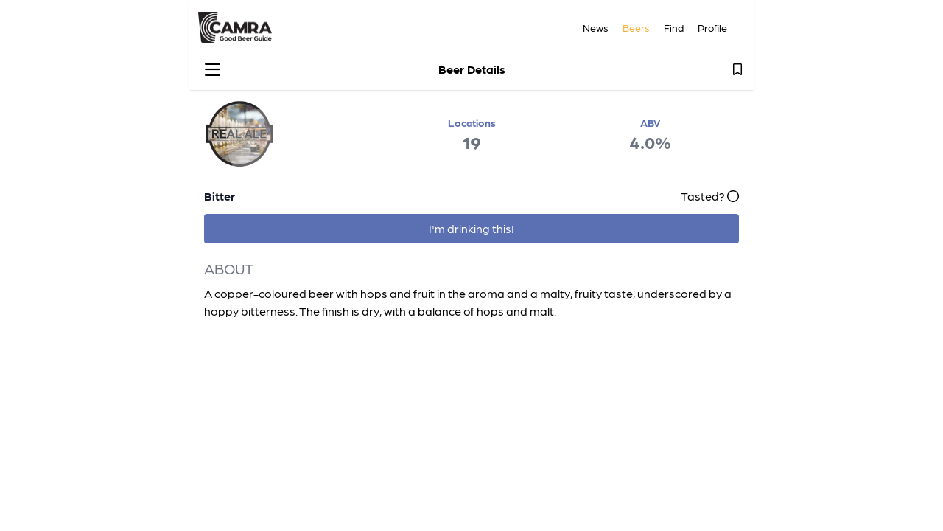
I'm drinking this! (471, 228)
